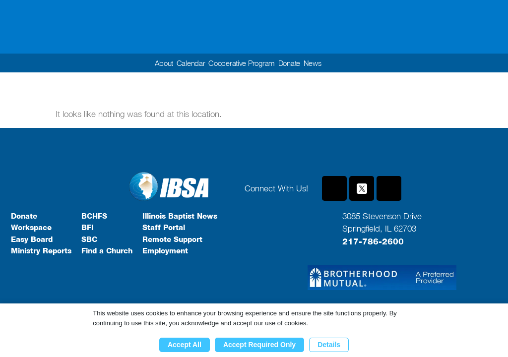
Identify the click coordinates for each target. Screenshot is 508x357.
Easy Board (32, 239)
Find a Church (106, 250)
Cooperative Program (241, 63)
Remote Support (172, 239)
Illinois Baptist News (179, 216)
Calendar (187, 63)
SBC (89, 239)
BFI (87, 227)
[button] (349, 63)
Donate (292, 63)
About (158, 63)
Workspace (31, 227)
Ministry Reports (41, 250)
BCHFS (94, 216)
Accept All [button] (184, 345)
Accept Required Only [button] (259, 345)
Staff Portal (163, 227)
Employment (165, 250)
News (318, 63)
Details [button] (329, 345)
